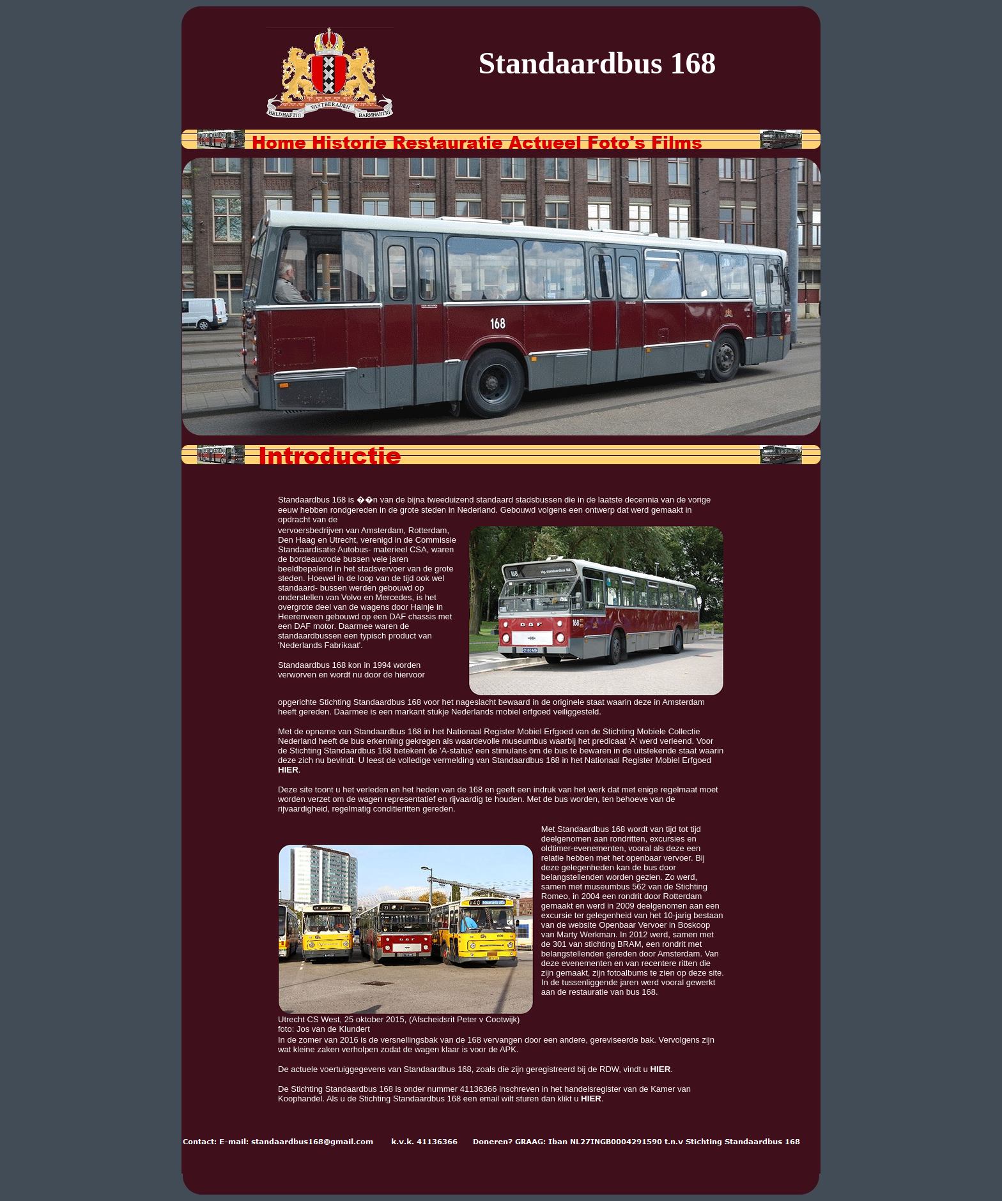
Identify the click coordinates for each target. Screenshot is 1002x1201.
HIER (288, 769)
